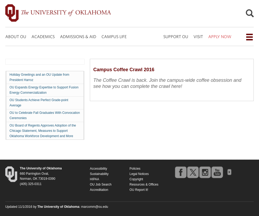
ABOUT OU (15, 36)
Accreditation (99, 190)
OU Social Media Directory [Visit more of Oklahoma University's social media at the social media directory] (229, 172)
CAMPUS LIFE (114, 36)
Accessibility (98, 168)
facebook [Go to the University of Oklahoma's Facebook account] (180, 172)
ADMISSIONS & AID (78, 36)
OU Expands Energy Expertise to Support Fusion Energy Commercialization (44, 90)
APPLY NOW (219, 36)
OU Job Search (101, 184)
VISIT (198, 36)
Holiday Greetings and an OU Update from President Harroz (39, 77)
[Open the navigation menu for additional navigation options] (249, 37)
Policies (135, 168)
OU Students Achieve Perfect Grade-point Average (39, 102)
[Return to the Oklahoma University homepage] (41, 168)
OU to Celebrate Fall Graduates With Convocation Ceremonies (45, 115)
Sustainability (99, 174)
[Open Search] (250, 14)
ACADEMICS (43, 36)
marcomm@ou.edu (94, 207)
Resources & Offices (144, 184)
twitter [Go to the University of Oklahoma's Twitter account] (193, 172)
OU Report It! (139, 190)
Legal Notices (139, 174)
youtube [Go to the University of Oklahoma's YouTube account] (217, 172)
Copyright (136, 179)
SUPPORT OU (175, 36)
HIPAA (94, 179)
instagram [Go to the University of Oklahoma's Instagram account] (205, 172)
